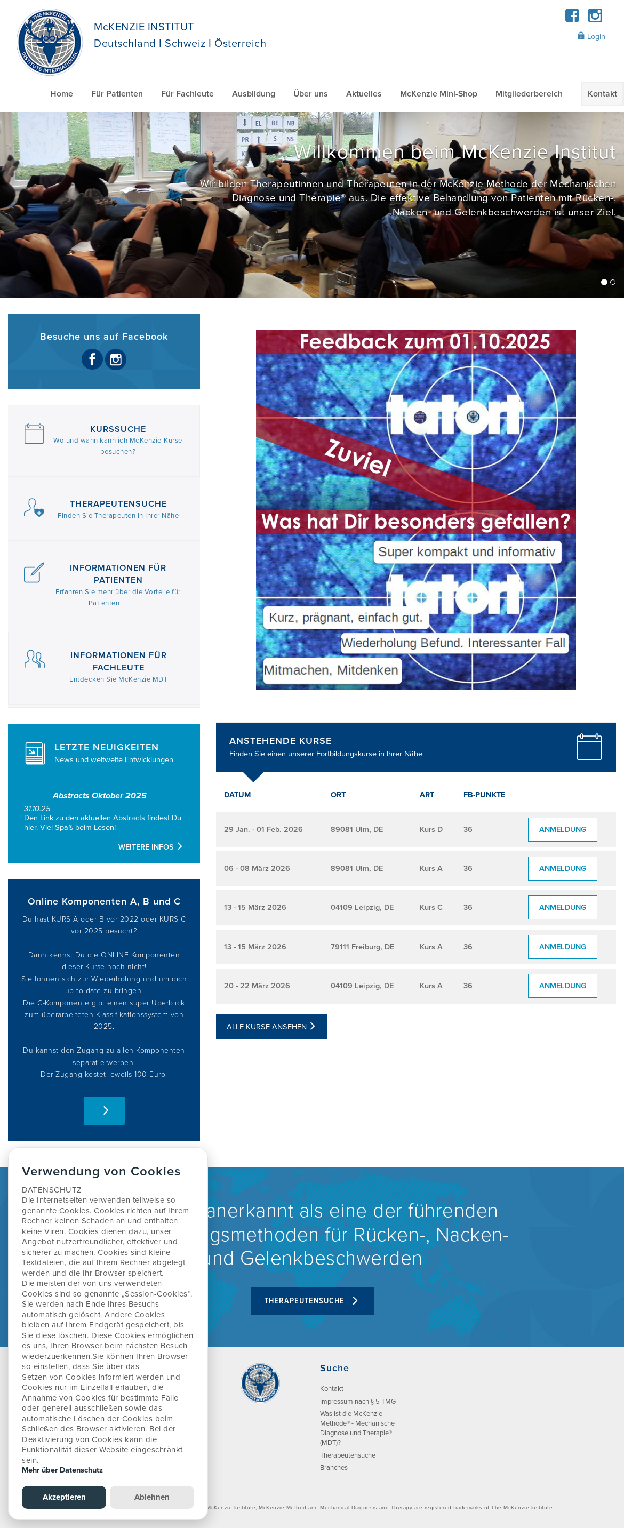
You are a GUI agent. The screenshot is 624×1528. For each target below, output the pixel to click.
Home (61, 94)
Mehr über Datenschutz (62, 1470)
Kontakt (602, 94)
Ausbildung (253, 94)
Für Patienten (117, 94)
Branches (334, 1467)
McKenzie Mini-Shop (438, 94)
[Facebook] (572, 18)
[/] (312, 205)
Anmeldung (562, 829)
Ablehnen (152, 1497)
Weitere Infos (151, 847)
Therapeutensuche (312, 1301)
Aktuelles (364, 94)
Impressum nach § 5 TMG (358, 1401)
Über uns (310, 94)
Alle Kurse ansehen (272, 1026)
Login (591, 36)
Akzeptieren (64, 1497)
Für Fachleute (187, 94)
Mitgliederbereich (529, 94)
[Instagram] (595, 18)
